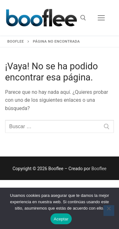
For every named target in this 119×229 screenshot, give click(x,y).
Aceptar (61, 219)
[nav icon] (101, 17)
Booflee (99, 168)
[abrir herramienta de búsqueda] (83, 18)
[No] (108, 210)
